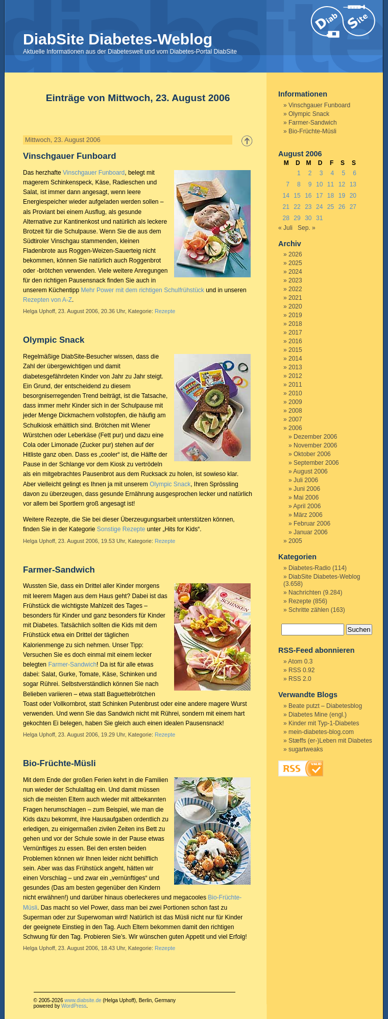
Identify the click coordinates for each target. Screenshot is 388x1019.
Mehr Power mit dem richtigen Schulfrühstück (142, 290)
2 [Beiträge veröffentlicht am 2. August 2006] (310, 173)
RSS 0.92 (301, 670)
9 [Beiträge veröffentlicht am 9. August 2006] (310, 184)
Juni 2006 (307, 488)
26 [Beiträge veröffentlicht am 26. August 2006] (341, 206)
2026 (295, 254)
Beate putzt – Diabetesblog (325, 705)
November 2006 (315, 445)
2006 (295, 428)
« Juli (285, 227)
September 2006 (316, 462)
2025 (295, 263)
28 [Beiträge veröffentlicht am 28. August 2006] (285, 218)
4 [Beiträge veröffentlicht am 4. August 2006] (332, 173)
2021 (295, 297)
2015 (295, 349)
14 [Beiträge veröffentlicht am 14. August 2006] (285, 195)
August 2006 (310, 471)
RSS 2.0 (299, 678)
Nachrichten (304, 592)
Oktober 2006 (312, 454)
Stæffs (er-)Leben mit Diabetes (330, 740)
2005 (295, 540)
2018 (295, 323)
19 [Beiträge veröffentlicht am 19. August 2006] (341, 195)
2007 (295, 419)
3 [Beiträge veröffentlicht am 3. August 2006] (321, 173)
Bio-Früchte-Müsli (59, 763)
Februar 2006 (312, 523)
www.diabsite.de (82, 1000)
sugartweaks (305, 749)
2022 (295, 289)
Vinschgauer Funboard (69, 156)
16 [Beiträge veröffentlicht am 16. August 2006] (308, 195)
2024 (295, 271)
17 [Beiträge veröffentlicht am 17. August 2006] (319, 195)
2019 (295, 315)
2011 (295, 384)
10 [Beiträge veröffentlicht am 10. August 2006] (319, 184)
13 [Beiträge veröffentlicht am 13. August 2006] (353, 184)
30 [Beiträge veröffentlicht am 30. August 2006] (308, 218)
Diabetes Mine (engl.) (317, 714)
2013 (295, 367)
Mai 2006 (306, 497)
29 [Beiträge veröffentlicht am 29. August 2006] (297, 218)
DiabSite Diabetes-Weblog (117, 39)
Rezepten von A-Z (47, 299)
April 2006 (307, 506)
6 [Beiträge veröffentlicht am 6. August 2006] (354, 173)
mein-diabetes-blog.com (321, 732)
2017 (295, 332)
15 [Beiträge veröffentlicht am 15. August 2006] (297, 195)
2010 (295, 393)
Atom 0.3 (300, 661)
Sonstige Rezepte (121, 529)
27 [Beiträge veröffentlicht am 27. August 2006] (353, 206)
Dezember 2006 (315, 436)
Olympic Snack (53, 340)
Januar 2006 (311, 532)
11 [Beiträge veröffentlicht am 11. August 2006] (330, 184)
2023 (295, 280)
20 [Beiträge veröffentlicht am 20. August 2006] (353, 195)
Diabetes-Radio (309, 568)
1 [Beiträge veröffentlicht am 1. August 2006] (299, 173)
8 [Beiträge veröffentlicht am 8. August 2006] (299, 184)
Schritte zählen (308, 609)
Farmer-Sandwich (59, 570)
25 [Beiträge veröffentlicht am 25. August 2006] (330, 206)
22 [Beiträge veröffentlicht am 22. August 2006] (297, 206)
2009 (295, 402)
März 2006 (308, 514)
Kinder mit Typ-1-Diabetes (323, 723)
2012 (295, 376)
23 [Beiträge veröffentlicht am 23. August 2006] (308, 206)
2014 (295, 358)
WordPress (73, 1006)
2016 (295, 341)
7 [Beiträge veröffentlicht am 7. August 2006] (287, 184)
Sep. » (307, 227)
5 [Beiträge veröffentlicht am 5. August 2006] (343, 173)
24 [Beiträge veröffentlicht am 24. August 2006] (319, 206)
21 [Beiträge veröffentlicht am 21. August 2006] (285, 206)
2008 (295, 410)
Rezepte (165, 311)
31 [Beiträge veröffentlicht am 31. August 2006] (319, 218)
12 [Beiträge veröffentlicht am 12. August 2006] (341, 184)
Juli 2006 (306, 480)
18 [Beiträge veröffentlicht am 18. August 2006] (330, 195)
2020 (295, 306)
